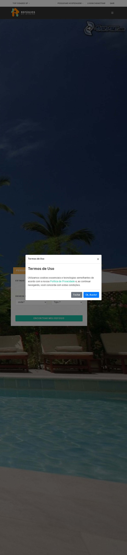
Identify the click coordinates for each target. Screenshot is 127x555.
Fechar (76, 294)
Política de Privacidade (62, 281)
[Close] (98, 259)
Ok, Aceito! (91, 294)
